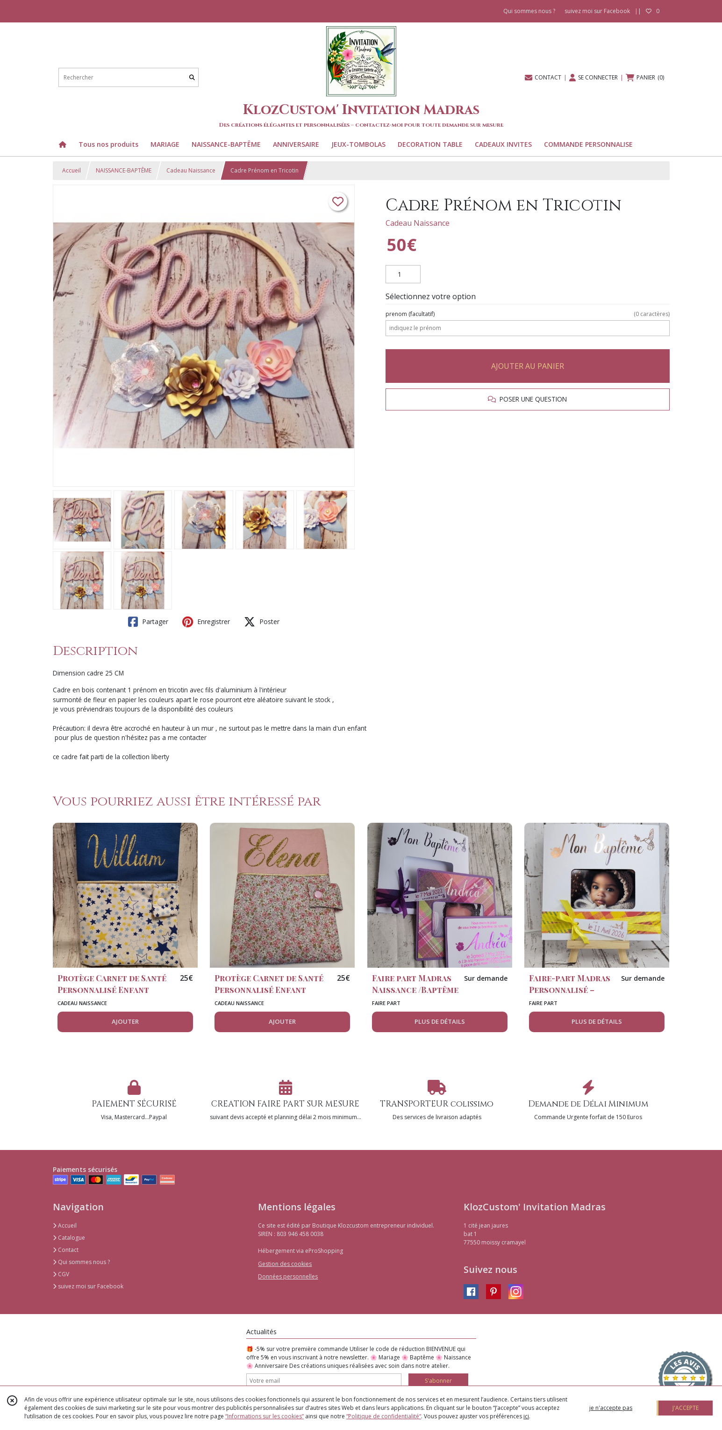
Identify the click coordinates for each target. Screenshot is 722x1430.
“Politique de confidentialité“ (383, 1416)
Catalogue (69, 1238)
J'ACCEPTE (685, 1408)
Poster (261, 621)
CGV (61, 1274)
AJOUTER (125, 1021)
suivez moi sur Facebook (88, 1286)
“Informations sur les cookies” (264, 1416)
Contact (66, 1250)
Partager (148, 621)
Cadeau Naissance (190, 170)
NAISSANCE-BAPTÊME (123, 170)
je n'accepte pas (610, 1408)
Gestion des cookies (285, 1264)
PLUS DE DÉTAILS (440, 1021)
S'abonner (438, 1381)
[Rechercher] (192, 77)
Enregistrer (206, 621)
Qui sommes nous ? (81, 1262)
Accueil (71, 170)
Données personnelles (288, 1276)
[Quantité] (403, 274)
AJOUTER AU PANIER (527, 366)
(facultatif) (527, 314)
